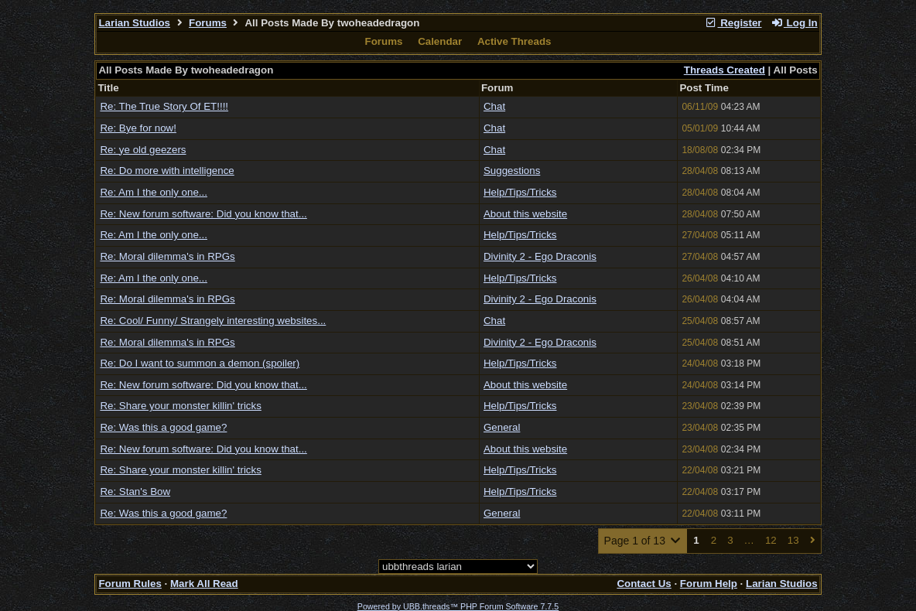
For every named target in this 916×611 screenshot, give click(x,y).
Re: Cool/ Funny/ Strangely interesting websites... (213, 320)
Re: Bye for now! (138, 128)
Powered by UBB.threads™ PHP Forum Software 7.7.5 (458, 606)
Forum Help (708, 583)
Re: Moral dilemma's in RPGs (167, 256)
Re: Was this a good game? (163, 427)
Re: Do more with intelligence (167, 170)
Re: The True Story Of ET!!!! (164, 106)
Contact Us (644, 583)
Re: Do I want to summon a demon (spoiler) (199, 363)
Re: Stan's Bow (135, 491)
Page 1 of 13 (643, 540)
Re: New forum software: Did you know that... (203, 214)
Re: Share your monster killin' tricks (180, 405)
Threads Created (724, 70)
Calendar (440, 41)
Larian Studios (134, 23)
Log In (794, 23)
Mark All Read (204, 583)
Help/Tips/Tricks (520, 192)
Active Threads (514, 41)
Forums (208, 23)
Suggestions (512, 170)
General (502, 427)
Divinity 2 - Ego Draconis (540, 256)
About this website (525, 214)
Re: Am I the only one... (153, 192)
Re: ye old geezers (143, 149)
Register (733, 23)
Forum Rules (129, 583)
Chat (494, 106)
